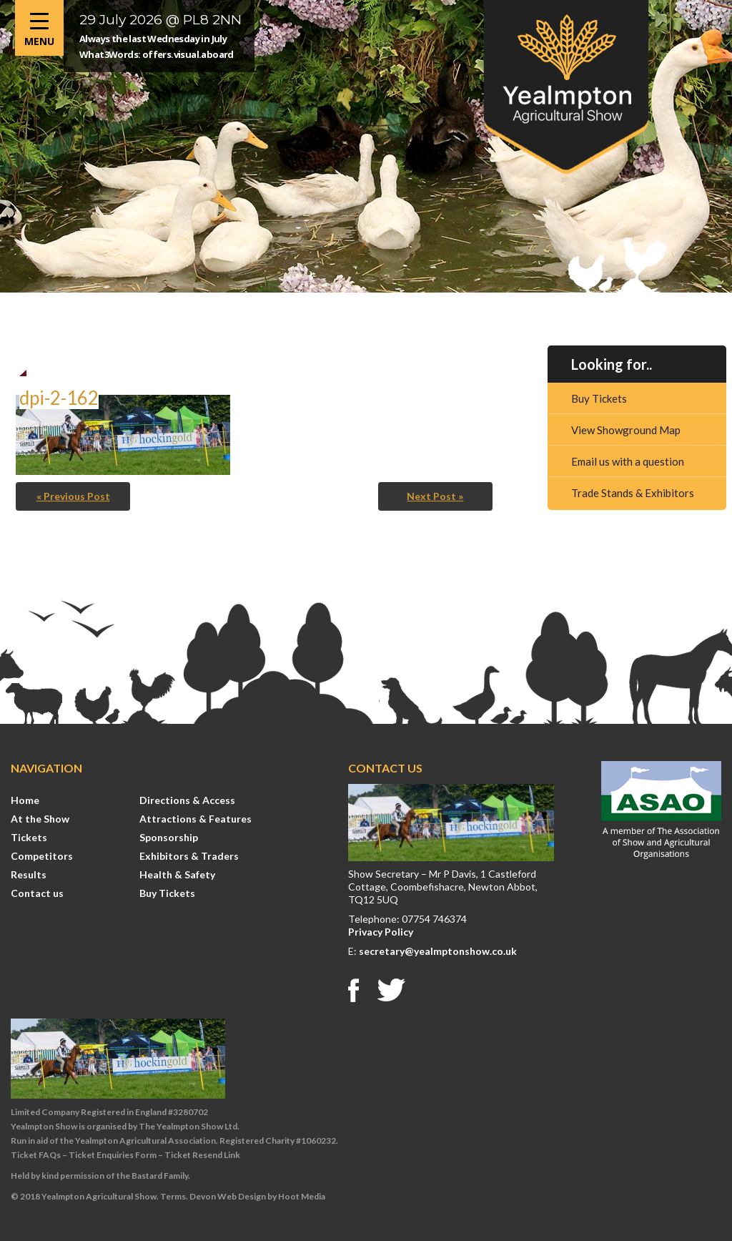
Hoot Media (301, 1196)
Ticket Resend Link (202, 1154)
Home (25, 800)
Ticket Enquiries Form (113, 1154)
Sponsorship (168, 837)
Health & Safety (177, 874)
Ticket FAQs (36, 1154)
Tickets (29, 837)
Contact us (37, 893)
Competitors (42, 856)
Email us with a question (627, 461)
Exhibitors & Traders (189, 856)
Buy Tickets (599, 398)
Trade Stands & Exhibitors (632, 492)
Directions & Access (187, 800)
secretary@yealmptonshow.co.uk (438, 951)
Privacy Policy (380, 932)
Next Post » (435, 496)
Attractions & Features (195, 819)
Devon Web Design (227, 1196)
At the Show (40, 819)
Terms (173, 1196)
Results (28, 874)
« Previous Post (73, 496)
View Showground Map (626, 429)
